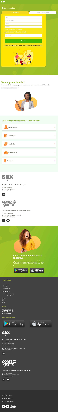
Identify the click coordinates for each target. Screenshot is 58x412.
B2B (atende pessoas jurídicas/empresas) (15, 31)
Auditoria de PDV (7, 288)
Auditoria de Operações (8, 311)
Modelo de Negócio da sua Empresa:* (14, 29)
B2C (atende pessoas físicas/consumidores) (16, 32)
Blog (3, 299)
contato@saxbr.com (9, 189)
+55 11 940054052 (8, 213)
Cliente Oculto (6, 286)
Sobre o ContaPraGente (8, 294)
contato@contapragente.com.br (13, 215)
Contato (4, 300)
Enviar (23, 41)
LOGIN (3, 302)
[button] (29, 127)
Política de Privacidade (8, 401)
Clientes (4, 298)
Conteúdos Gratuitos (7, 309)
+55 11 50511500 (8, 187)
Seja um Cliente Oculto (8, 295)
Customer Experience (7, 310)
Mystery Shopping (6, 313)
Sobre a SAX (5, 285)
